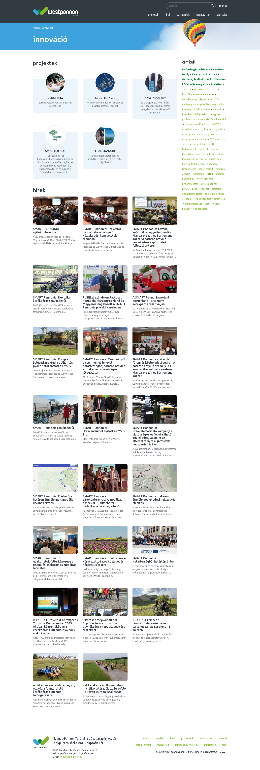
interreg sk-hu (197, 144)
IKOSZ (215, 124)
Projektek (216, 84)
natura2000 (188, 179)
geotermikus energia (192, 119)
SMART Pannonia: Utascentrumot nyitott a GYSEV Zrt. (104, 431)
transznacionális (193, 203)
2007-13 (186, 89)
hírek (167, 14)
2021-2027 (211, 89)
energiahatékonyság (205, 104)
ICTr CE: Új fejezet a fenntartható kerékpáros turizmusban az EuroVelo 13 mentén (151, 625)
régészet (204, 189)
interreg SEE (207, 139)
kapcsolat (222, 14)
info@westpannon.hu (71, 756)
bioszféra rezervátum (193, 94)
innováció (187, 129)
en (223, 5)
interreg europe (190, 139)
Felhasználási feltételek (186, 744)
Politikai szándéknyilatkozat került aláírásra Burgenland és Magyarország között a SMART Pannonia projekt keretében (104, 302)
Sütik (224, 744)
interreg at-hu (216, 129)
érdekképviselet (202, 109)
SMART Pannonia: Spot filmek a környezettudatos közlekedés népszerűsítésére (104, 561)
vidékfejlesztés (201, 208)
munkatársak (203, 14)
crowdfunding (189, 99)
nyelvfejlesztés (205, 179)
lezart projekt (206, 169)
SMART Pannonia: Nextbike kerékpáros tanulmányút (51, 299)
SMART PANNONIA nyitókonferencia (46, 230)
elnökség (187, 104)
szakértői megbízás (192, 194)
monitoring (198, 174)
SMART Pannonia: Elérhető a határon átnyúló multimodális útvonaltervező (53, 499)
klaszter (199, 154)
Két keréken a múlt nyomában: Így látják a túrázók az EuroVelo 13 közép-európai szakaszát (104, 688)
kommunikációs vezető (194, 159)
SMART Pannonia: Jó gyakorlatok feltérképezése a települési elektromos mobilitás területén (54, 563)
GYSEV (209, 119)
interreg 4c (200, 129)
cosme (210, 94)
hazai (207, 124)
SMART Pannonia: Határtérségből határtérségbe (153, 559)
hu (220, 5)
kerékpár (199, 149)
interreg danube (209, 134)
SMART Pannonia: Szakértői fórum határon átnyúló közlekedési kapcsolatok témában (102, 233)
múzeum (220, 174)
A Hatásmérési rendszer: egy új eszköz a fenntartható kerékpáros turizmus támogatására (54, 690)
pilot (194, 189)
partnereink (183, 14)
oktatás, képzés (209, 184)
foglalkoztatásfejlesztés (195, 114)
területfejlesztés (202, 199)
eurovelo (217, 109)
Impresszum (210, 744)
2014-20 (198, 89)
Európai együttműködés (195, 69)
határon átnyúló (193, 124)
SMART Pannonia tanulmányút (53, 427)
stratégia (216, 189)
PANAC (185, 189)
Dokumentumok (143, 744)
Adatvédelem (163, 744)
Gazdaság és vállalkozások (197, 79)
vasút (207, 203)
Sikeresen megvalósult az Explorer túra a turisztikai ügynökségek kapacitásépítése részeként (104, 625)
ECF (217, 99)
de (226, 5)
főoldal (36, 28)
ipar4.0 (211, 144)
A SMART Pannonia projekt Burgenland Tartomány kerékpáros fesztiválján (150, 301)
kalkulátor (187, 149)
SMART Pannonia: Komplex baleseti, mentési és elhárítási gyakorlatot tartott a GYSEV (53, 363)
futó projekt (216, 114)
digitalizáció (205, 99)
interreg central (190, 134)
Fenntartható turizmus (204, 74)
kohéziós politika (215, 154)
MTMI (210, 174)
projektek (153, 14)
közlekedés (215, 159)
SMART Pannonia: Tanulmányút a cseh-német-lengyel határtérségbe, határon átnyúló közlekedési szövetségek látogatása (104, 366)
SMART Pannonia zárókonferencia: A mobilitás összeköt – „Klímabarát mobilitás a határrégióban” (102, 501)
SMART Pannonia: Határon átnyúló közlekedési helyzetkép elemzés (154, 499)
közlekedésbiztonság (193, 164)
